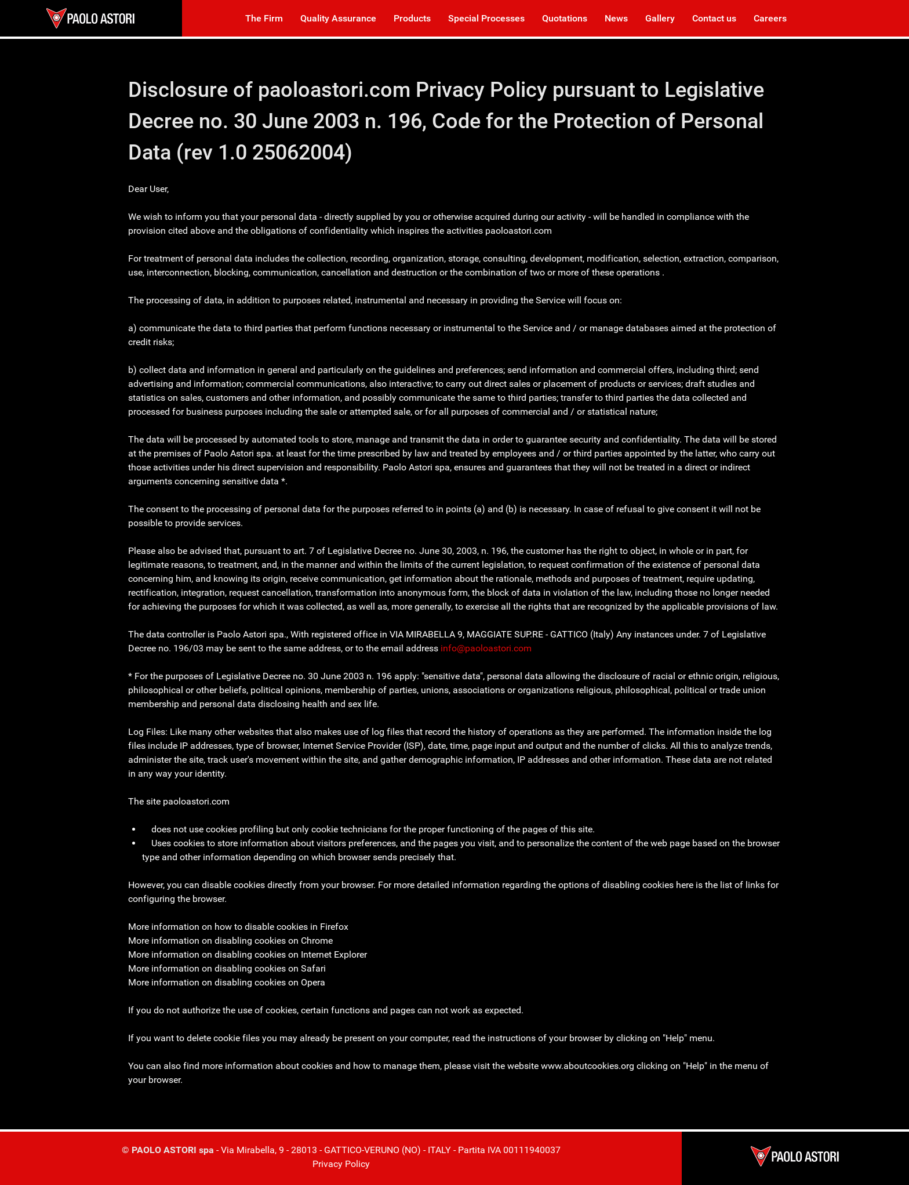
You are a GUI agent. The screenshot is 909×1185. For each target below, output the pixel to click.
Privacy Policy (341, 1163)
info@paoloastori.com (486, 648)
